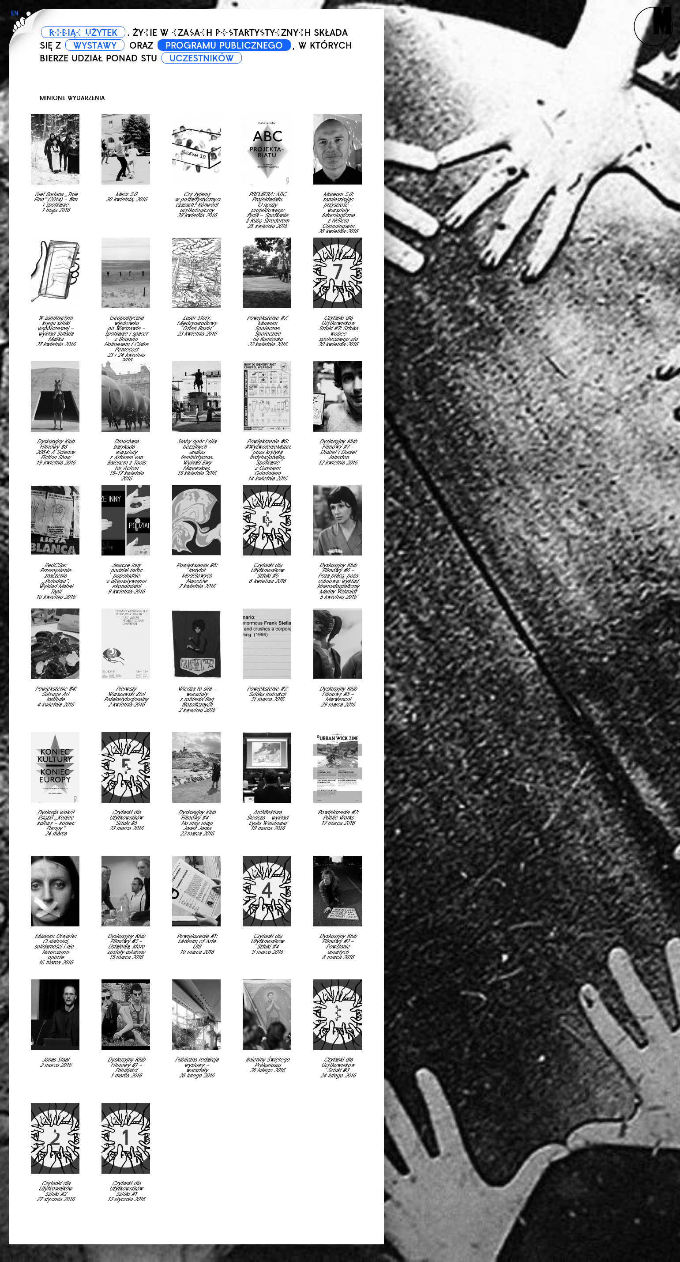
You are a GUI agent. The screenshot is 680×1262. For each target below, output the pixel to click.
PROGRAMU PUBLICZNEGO (224, 45)
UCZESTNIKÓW (201, 58)
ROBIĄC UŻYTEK (83, 32)
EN (15, 13)
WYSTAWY (94, 45)
